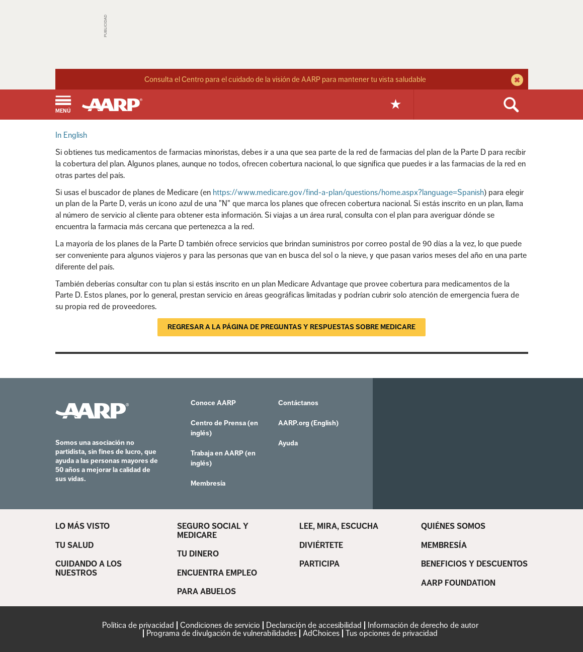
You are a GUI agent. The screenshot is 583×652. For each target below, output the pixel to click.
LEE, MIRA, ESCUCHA (338, 526)
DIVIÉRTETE (321, 545)
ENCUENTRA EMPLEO (217, 573)
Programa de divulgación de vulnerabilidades (221, 633)
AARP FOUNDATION (458, 583)
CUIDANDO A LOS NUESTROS (88, 568)
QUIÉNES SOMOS (453, 526)
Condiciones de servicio (220, 625)
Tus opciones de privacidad (392, 633)
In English (71, 135)
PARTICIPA (319, 564)
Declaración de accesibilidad (314, 625)
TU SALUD (74, 545)
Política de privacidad (138, 625)
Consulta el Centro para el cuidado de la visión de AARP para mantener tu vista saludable (285, 79)
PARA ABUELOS (206, 591)
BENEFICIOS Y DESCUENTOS (474, 564)
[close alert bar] (516, 81)
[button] (63, 105)
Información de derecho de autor (423, 625)
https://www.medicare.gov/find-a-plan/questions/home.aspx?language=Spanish (348, 192)
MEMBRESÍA (444, 545)
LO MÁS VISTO (82, 526)
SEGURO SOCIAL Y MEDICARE (212, 530)
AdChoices (321, 633)
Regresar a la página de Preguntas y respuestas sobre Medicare (291, 327)
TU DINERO (198, 553)
